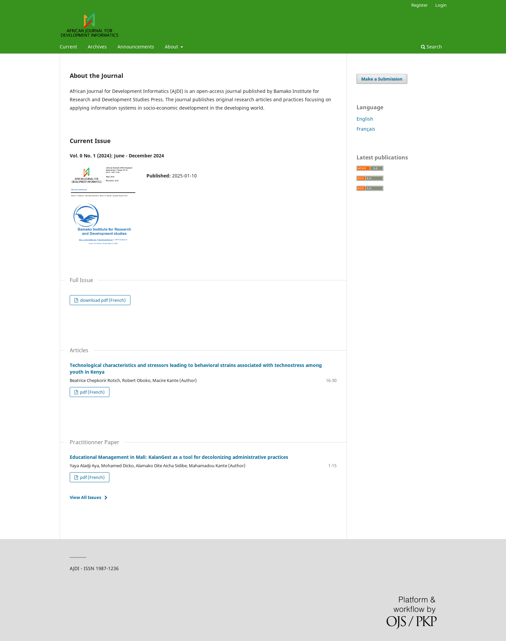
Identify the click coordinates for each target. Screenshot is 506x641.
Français (366, 129)
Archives (97, 46)
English (365, 119)
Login (441, 5)
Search (431, 46)
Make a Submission (382, 79)
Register (419, 5)
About (172, 46)
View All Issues (85, 497)
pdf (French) (92, 392)
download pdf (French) (102, 300)
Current (68, 46)
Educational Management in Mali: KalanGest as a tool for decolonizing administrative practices (179, 457)
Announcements (135, 46)
